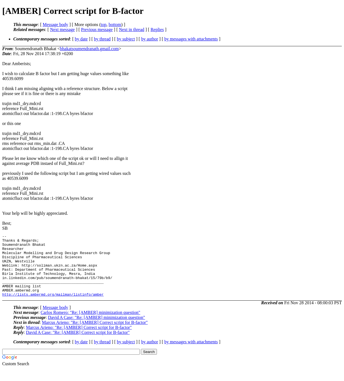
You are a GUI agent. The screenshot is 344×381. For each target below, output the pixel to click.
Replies (157, 29)
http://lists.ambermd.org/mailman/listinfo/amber (53, 306)
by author (149, 39)
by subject (126, 39)
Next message (62, 29)
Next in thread (131, 29)
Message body (55, 24)
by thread (102, 39)
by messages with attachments (191, 39)
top (103, 24)
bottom (114, 24)
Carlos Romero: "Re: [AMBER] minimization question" (90, 325)
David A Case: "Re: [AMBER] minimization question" (96, 330)
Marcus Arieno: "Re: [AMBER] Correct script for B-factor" (95, 335)
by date (81, 39)
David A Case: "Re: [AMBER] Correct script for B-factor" (78, 344)
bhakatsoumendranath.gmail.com (89, 48)
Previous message (97, 29)
